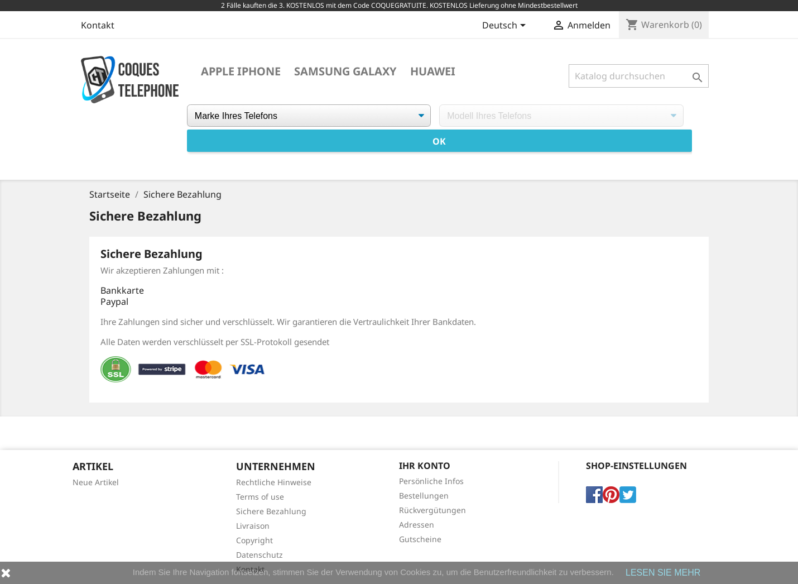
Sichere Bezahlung (271, 511)
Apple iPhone (241, 71)
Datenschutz (259, 554)
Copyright (254, 540)
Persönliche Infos (431, 481)
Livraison (253, 525)
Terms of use (260, 496)
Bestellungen (424, 495)
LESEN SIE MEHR (663, 572)
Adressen (416, 524)
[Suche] (639, 76)
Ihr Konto (424, 465)
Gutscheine (420, 539)
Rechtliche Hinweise (273, 482)
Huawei (432, 71)
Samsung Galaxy (345, 71)
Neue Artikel (96, 482)
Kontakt (97, 25)
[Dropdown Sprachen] (506, 26)
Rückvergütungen (432, 510)
